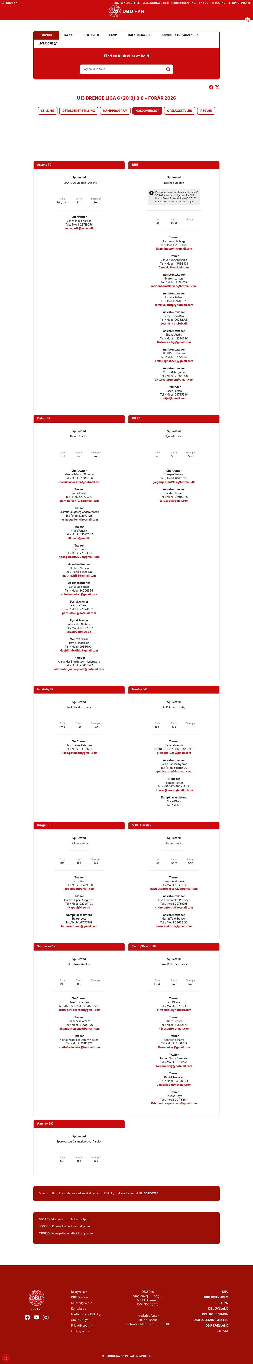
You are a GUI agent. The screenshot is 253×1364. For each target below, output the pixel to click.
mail (124, 1193)
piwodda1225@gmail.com (174, 753)
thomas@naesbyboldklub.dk (174, 790)
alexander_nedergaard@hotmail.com (79, 669)
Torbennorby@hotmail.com (174, 1066)
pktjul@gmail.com (174, 398)
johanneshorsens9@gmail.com (79, 1029)
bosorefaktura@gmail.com (174, 926)
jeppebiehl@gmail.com (79, 889)
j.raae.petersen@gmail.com (79, 753)
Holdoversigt (147, 111)
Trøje (62, 199)
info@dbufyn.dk (148, 1315)
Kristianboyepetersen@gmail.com (174, 1103)
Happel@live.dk (79, 907)
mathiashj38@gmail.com (79, 576)
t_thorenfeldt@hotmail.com (174, 907)
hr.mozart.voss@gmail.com (79, 926)
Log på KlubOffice (127, 3)
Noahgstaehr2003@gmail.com (79, 557)
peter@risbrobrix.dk (173, 323)
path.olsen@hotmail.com (79, 613)
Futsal (222, 1331)
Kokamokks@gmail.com (174, 1047)
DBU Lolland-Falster (211, 1320)
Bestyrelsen (79, 1292)
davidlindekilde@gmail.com (79, 650)
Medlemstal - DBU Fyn (86, 1314)
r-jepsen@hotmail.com (174, 1029)
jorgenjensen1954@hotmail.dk (174, 482)
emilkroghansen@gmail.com (174, 361)
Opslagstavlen (179, 111)
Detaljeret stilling (78, 111)
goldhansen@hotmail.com (174, 771)
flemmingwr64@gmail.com (174, 249)
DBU (225, 1292)
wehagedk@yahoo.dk (79, 228)
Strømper (96, 199)
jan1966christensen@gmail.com (79, 1010)
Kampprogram (115, 111)
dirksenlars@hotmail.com (174, 1010)
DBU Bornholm (216, 1297)
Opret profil (239, 3)
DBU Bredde (79, 1297)
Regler (206, 111)
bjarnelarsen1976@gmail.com (79, 501)
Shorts (79, 199)
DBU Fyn (221, 1303)
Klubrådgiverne (81, 1303)
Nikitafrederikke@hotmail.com (79, 1047)
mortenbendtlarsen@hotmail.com (174, 286)
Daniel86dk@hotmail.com (174, 1085)
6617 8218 (151, 1193)
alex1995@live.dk (79, 632)
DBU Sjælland (217, 1325)
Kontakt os (200, 3)
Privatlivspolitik (82, 1325)
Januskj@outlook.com (174, 267)
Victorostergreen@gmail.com (173, 379)
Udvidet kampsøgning (180, 35)
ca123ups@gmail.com (174, 501)
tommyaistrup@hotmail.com (174, 305)
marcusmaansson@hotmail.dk (79, 482)
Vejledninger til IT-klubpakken (165, 3)
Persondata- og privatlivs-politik (126, 1356)
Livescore (48, 43)
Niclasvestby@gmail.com (174, 342)
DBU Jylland (218, 1308)
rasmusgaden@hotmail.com (79, 519)
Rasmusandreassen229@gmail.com (174, 889)
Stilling (47, 111)
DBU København (215, 1314)
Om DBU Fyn (9, 3)
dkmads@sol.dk (79, 538)
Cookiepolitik (80, 1331)
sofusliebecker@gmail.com (79, 594)
